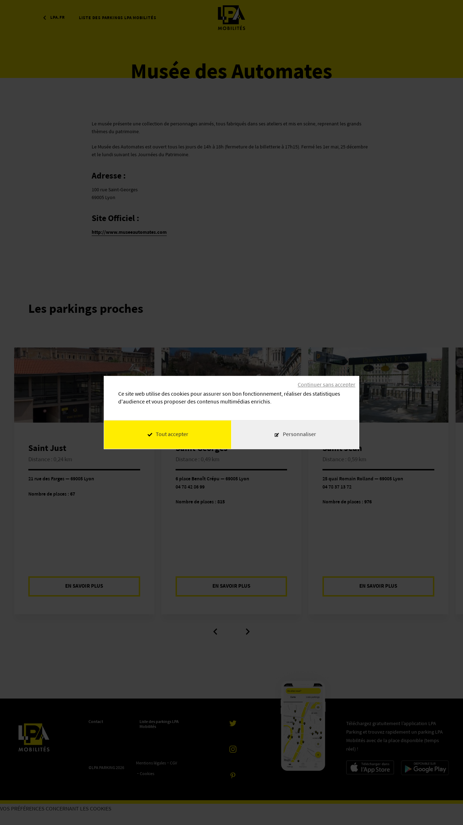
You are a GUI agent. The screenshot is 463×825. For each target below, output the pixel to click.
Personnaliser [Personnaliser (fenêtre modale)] (299, 434)
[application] (445, 807)
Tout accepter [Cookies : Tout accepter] (168, 434)
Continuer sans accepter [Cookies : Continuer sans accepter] (326, 385)
